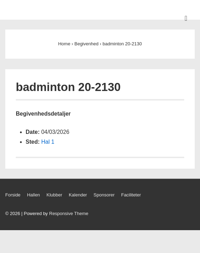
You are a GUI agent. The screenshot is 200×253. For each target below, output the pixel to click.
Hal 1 (47, 142)
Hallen (33, 194)
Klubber (54, 194)
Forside (12, 194)
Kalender (78, 194)
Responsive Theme (68, 213)
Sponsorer (104, 194)
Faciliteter (131, 194)
